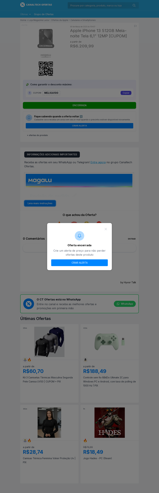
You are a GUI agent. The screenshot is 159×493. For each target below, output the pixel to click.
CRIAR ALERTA (80, 262)
